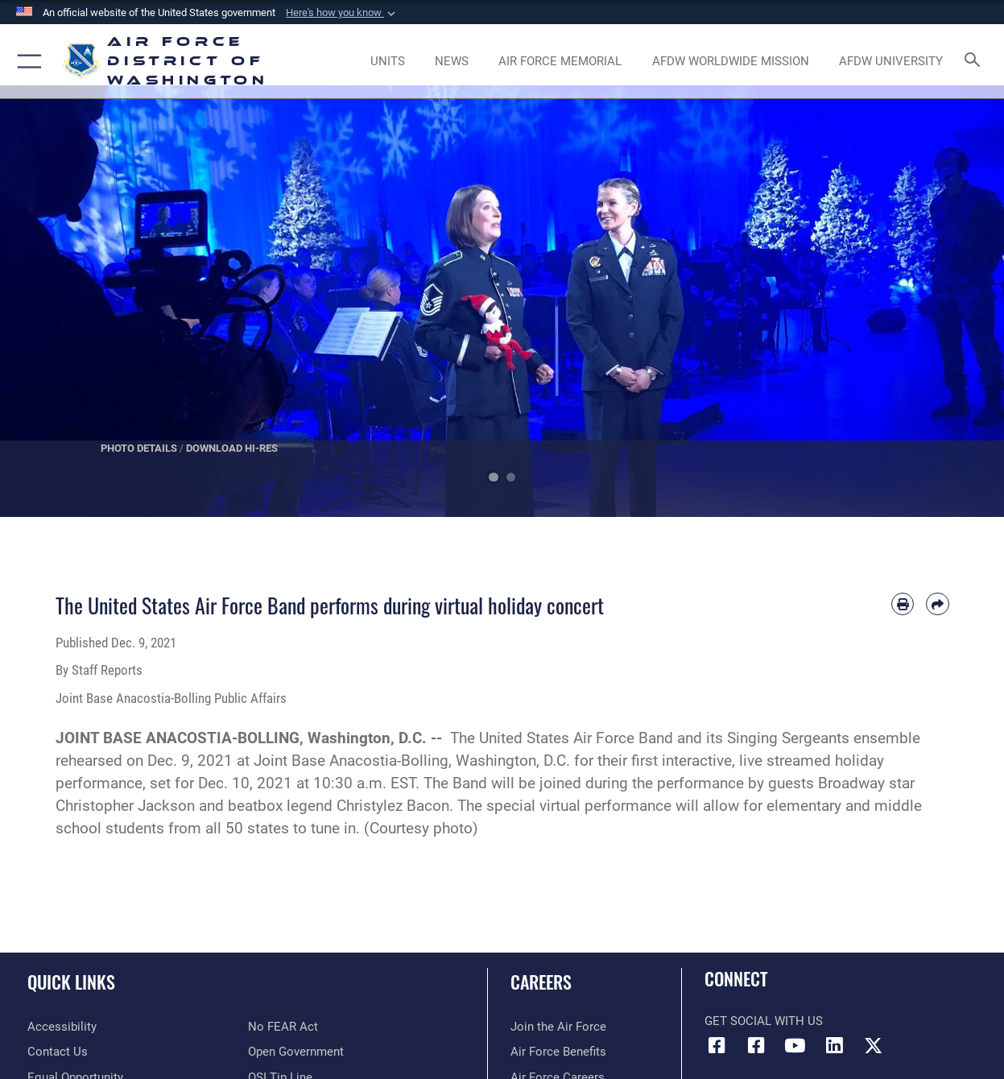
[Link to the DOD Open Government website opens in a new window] (296, 1051)
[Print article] (902, 604)
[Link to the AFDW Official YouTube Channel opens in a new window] (795, 1046)
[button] (342, 13)
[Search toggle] (976, 61)
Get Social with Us (763, 1021)
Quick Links (71, 981)
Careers (541, 981)
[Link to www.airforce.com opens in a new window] (558, 1026)
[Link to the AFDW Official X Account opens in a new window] (873, 1046)
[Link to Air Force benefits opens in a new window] (558, 1051)
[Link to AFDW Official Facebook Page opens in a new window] (716, 1046)
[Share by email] (937, 604)
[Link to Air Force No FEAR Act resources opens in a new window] (283, 1026)
